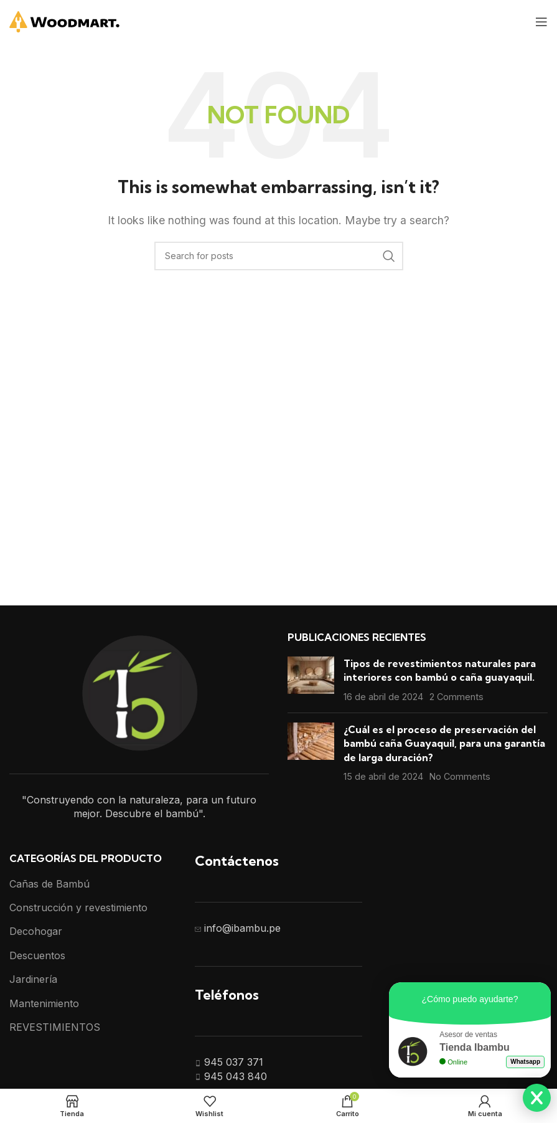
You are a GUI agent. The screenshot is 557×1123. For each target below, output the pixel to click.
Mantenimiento (44, 1003)
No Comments (459, 776)
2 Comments (456, 696)
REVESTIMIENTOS (54, 1027)
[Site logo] (65, 20)
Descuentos (37, 955)
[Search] (278, 256)
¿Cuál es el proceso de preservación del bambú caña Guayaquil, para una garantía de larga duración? (444, 743)
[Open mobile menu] (541, 21)
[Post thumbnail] (311, 679)
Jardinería (33, 979)
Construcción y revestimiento (78, 907)
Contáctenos (237, 860)
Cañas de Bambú (49, 884)
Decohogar (35, 931)
